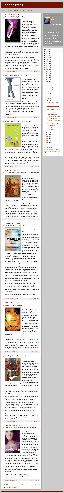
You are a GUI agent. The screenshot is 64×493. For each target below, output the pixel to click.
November (49, 85)
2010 (47, 132)
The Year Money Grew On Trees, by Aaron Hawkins (22, 173)
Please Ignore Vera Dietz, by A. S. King (18, 121)
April (48, 98)
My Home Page (48, 147)
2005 (47, 142)
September (49, 89)
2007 (47, 138)
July (48, 93)
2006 (47, 140)
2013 (47, 77)
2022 (47, 59)
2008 (47, 136)
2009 (47, 134)
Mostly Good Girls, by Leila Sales (16, 75)
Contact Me (29, 10)
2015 (47, 73)
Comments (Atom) (13, 487)
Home (3, 10)
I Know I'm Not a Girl (19, 10)
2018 (47, 67)
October (49, 87)
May (48, 97)
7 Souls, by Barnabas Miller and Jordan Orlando (21, 427)
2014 (47, 75)
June (48, 95)
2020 (47, 63)
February (49, 127)
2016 (47, 71)
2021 (47, 61)
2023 (47, 57)
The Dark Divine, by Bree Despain (16, 17)
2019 (47, 65)
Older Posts (37, 484)
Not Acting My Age (14, 4)
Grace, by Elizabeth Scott (13, 305)
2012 (47, 79)
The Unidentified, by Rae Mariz (15, 225)
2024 (47, 55)
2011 (47, 81)
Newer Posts (5, 484)
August (48, 91)
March (48, 100)
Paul (53, 17)
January (49, 129)
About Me (9, 10)
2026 (47, 51)
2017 (47, 69)
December (49, 83)
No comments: (35, 71)
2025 (47, 53)
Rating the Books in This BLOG (52, 149)
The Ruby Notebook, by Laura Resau (17, 356)
